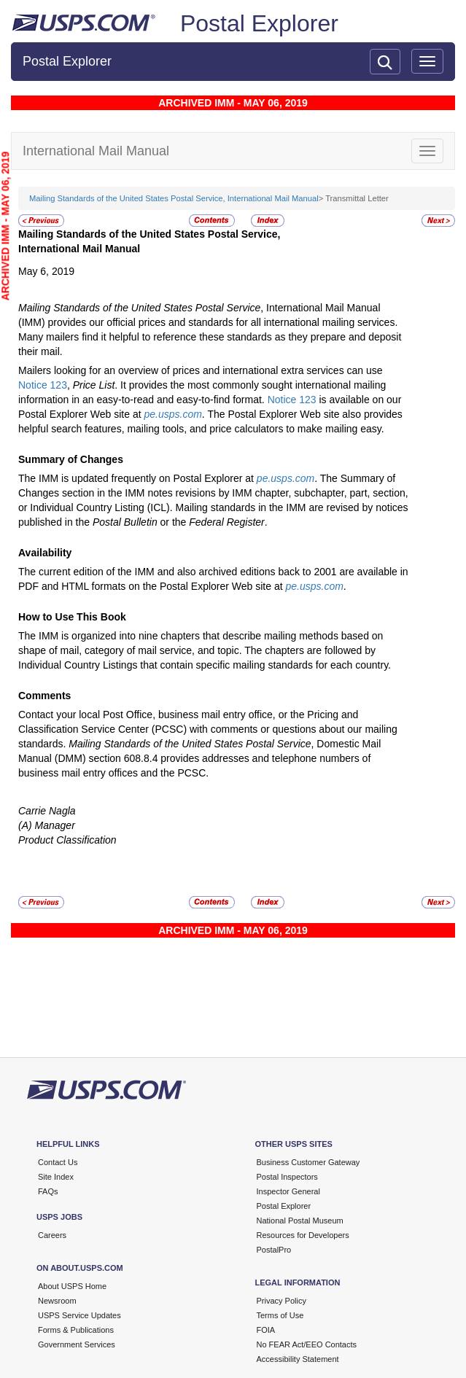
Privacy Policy (281, 1300)
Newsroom (57, 1300)
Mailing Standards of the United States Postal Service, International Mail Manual (174, 198)
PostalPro (274, 1249)
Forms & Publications (76, 1330)
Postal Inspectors (287, 1176)
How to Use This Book (72, 617)
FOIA (266, 1330)
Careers (52, 1235)
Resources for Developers (303, 1235)
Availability (44, 552)
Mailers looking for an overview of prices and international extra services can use (200, 370)
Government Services (76, 1344)
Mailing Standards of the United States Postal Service (139, 308)
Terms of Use (280, 1315)
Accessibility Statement (298, 1359)
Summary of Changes (70, 459)
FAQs (48, 1191)
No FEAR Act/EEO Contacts (307, 1344)
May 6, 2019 (46, 271)
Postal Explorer (259, 23)
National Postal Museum (300, 1220)
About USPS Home (72, 1286)
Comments (44, 695)
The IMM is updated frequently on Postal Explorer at (137, 478)
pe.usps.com (172, 414)
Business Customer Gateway (308, 1162)
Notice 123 (42, 385)
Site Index (56, 1176)
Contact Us (57, 1162)
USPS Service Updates (79, 1315)
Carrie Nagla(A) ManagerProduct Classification (67, 825)
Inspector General (288, 1191)
